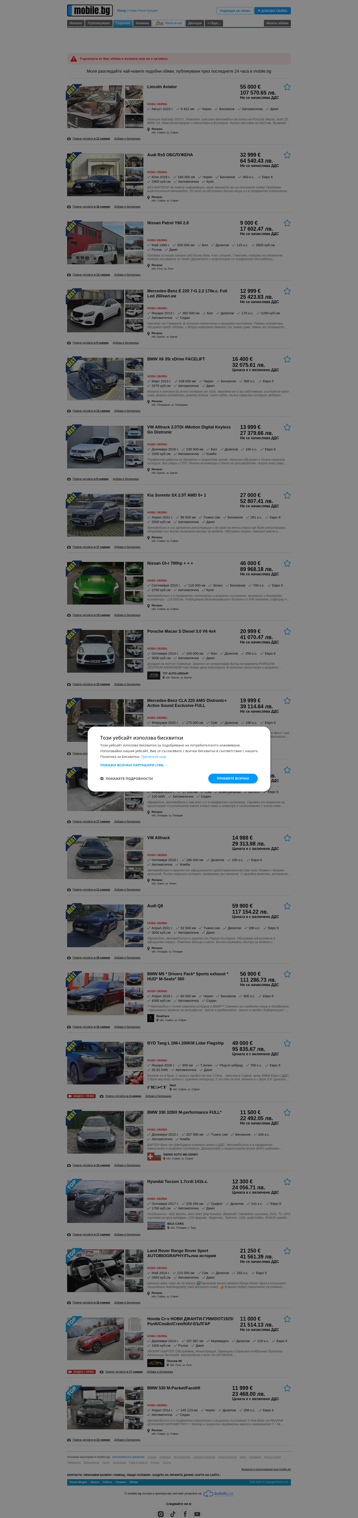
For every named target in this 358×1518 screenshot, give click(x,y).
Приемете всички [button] (232, 778)
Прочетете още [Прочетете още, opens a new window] (153, 756)
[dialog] (179, 759)
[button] (179, 765)
